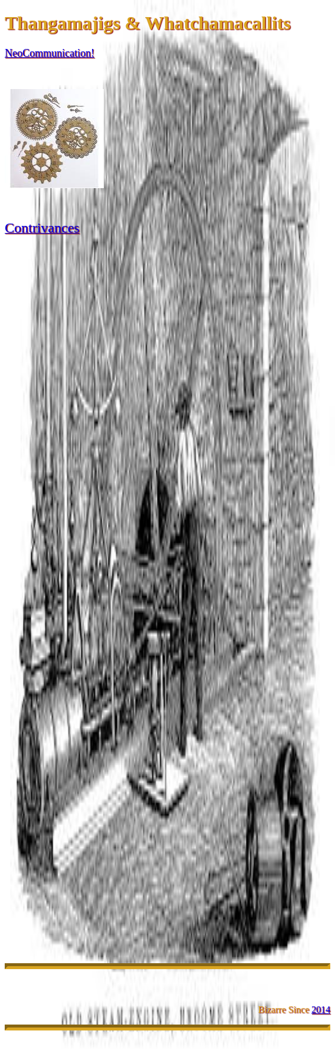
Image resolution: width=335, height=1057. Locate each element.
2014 (320, 1010)
